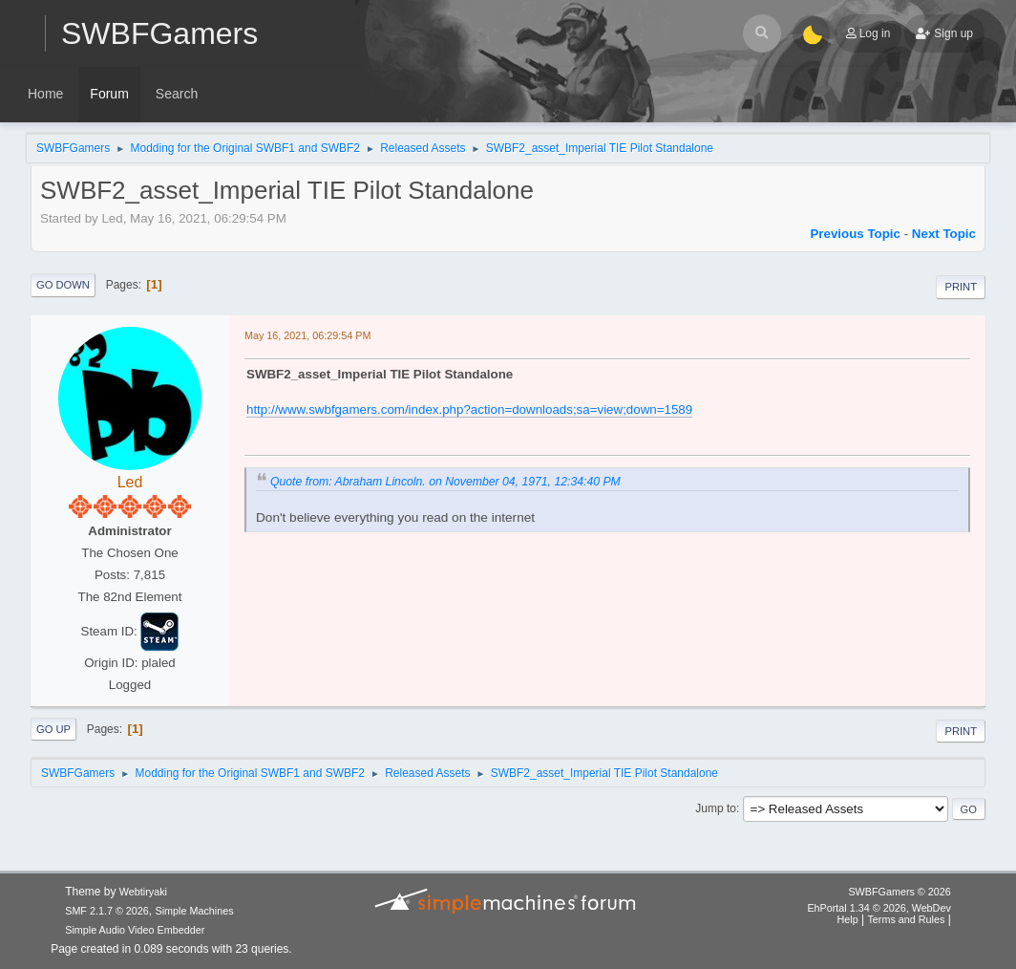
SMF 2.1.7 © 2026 (107, 910)
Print (960, 286)
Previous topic (855, 233)
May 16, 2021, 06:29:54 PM (307, 335)
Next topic (944, 233)
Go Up (53, 729)
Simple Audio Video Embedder (134, 930)
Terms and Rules (905, 919)
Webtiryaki (143, 891)
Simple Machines (195, 910)
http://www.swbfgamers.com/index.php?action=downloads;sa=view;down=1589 (469, 409)
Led (130, 482)
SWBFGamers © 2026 (899, 891)
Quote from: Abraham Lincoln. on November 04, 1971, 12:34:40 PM (445, 481)
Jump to (715, 808)
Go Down (63, 285)
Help (846, 919)
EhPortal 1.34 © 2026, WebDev (878, 908)
